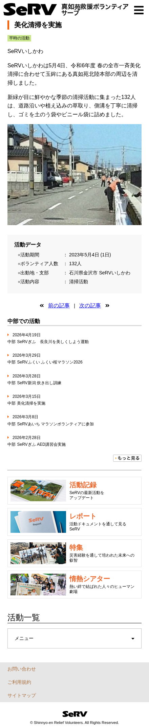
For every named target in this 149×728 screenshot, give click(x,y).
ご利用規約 (19, 682)
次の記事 (90, 305)
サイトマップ (21, 695)
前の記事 (59, 305)
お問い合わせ (21, 669)
